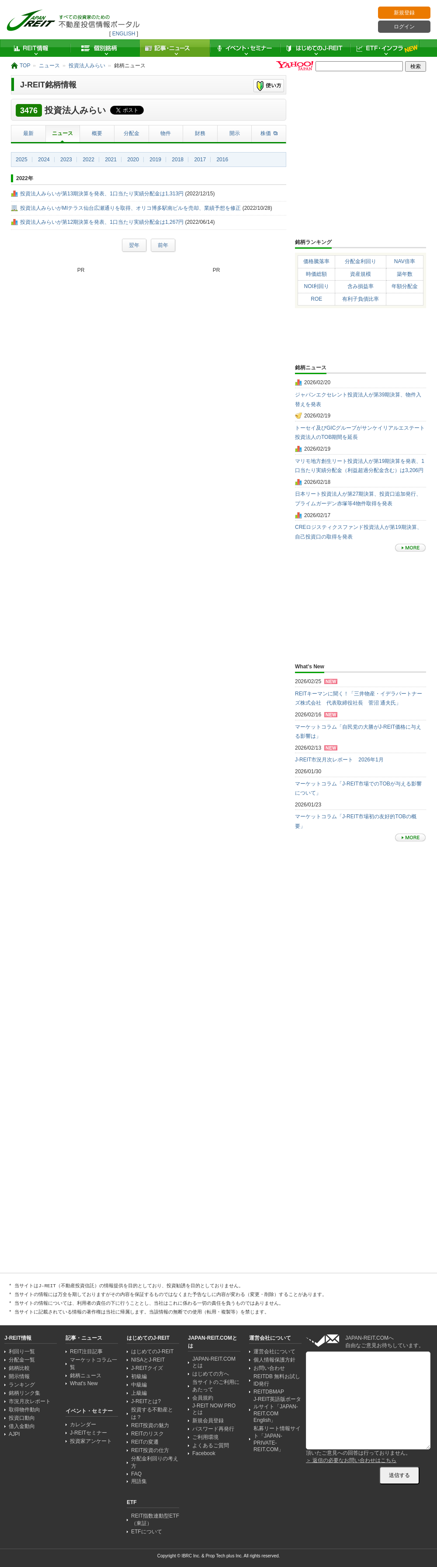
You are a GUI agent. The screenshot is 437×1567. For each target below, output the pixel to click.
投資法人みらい (87, 66)
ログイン (404, 27)
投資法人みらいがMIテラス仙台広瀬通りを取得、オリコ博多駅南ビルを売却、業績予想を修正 (130, 208)
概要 (97, 133)
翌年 (134, 245)
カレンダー (83, 1424)
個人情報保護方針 (274, 1360)
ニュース (49, 66)
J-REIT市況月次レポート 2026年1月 (339, 760)
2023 (66, 159)
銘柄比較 (19, 1368)
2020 (133, 159)
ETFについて (146, 1532)
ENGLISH (123, 34)
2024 (44, 159)
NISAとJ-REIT (148, 1360)
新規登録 (404, 13)
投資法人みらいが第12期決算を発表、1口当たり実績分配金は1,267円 (102, 222)
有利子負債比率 (360, 299)
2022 (88, 159)
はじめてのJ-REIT (315, 48)
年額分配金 (405, 286)
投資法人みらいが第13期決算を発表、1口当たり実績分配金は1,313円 (102, 194)
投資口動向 (22, 1418)
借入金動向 (22, 1426)
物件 (165, 133)
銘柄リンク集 (24, 1393)
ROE (316, 299)
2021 (111, 159)
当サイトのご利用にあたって (215, 1386)
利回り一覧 (22, 1351)
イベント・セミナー (245, 48)
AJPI (14, 1434)
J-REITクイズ (147, 1368)
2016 (222, 159)
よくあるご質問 (210, 1445)
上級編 (139, 1393)
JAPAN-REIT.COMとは (214, 1362)
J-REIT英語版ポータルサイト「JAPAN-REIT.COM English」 (277, 1409)
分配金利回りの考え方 (154, 1462)
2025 (22, 159)
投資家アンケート (91, 1441)
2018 (178, 159)
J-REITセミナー (88, 1433)
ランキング (22, 1385)
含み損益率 (360, 286)
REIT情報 (35, 48)
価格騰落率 (316, 261)
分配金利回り (360, 261)
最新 (28, 133)
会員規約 (202, 1398)
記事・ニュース (175, 48)
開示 (234, 133)
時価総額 (316, 274)
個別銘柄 (105, 48)
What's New (84, 1383)
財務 (200, 133)
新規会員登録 (208, 1421)
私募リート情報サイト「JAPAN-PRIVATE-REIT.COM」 (277, 1438)
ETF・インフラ (385, 48)
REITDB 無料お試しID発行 (276, 1380)
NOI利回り (316, 286)
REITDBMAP (268, 1392)
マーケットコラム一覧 (93, 1363)
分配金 (131, 133)
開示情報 (19, 1376)
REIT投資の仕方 (150, 1450)
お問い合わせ (269, 1368)
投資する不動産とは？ (152, 1413)
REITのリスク (147, 1434)
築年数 (405, 274)
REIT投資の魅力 (150, 1425)
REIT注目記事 (86, 1351)
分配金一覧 (22, 1360)
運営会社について (274, 1351)
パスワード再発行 (213, 1429)
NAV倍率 (404, 261)
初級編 (139, 1376)
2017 (200, 159)
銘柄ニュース (85, 1375)
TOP (25, 66)
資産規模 (360, 274)
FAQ (136, 1474)
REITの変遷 (145, 1442)
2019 (155, 159)
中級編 (139, 1385)
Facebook (203, 1453)
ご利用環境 (205, 1437)
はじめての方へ (210, 1374)
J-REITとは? (146, 1401)
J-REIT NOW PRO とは (214, 1409)
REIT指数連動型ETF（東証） (155, 1519)
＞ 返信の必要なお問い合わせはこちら (351, 1460)
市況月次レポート (30, 1401)
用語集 (139, 1481)
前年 (163, 245)
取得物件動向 (24, 1410)
